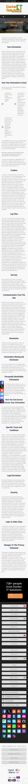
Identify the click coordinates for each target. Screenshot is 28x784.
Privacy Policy (14, 758)
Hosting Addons (14, 639)
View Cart (13, 1)
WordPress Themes (14, 762)
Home (7, 30)
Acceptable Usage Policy (14, 753)
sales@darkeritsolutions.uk (11, 696)
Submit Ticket (14, 654)
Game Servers (14, 627)
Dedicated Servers (14, 618)
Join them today (15, 596)
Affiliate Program (14, 677)
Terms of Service (14, 749)
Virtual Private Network (14, 631)
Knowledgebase (14, 658)
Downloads (14, 686)
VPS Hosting (14, 614)
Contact (8, 1)
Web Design (14, 643)
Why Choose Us (14, 669)
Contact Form (14, 650)
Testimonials (14, 673)
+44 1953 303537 (8, 701)
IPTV (14, 635)
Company (14, 665)
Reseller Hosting (14, 610)
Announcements (14, 681)
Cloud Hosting (14, 622)
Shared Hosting (14, 606)
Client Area (19, 1)
